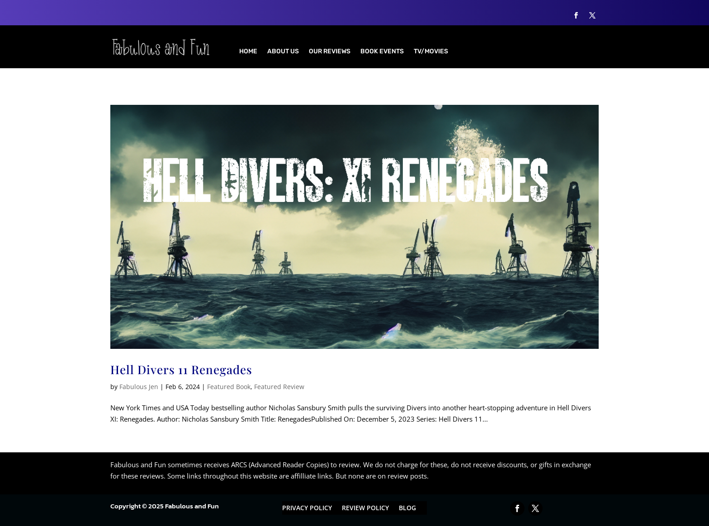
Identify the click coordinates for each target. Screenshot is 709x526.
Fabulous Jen (138, 386)
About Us (283, 51)
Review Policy (365, 508)
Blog (407, 508)
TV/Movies (431, 51)
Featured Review (279, 386)
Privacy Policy (307, 508)
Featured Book (229, 386)
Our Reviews (329, 51)
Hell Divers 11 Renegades (181, 369)
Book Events (382, 51)
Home (248, 51)
